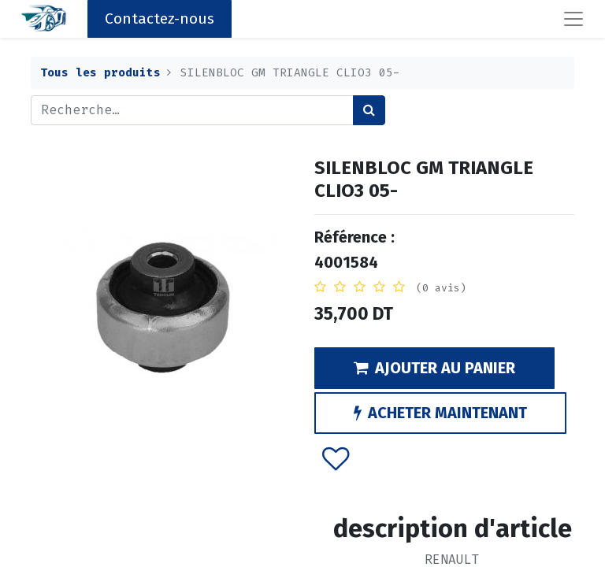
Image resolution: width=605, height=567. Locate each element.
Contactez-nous (159, 18)
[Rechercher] (369, 110)
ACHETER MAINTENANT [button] (440, 412)
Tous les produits (100, 72)
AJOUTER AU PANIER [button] (434, 367)
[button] (336, 458)
